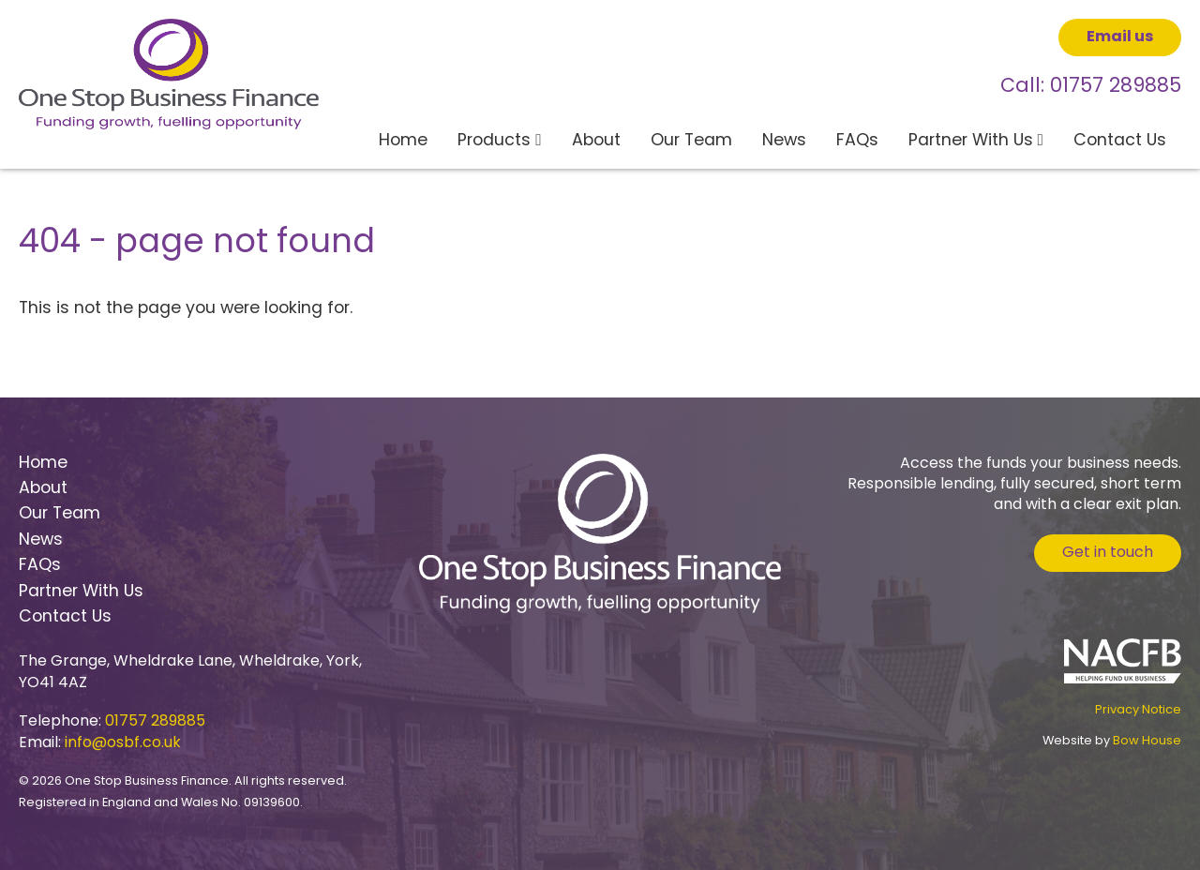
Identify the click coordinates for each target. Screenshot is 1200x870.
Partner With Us (970, 141)
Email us (1120, 37)
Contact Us (1119, 141)
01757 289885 (1115, 87)
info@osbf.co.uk (123, 743)
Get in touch (1107, 553)
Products (494, 141)
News (784, 141)
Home (403, 141)
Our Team (691, 141)
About (596, 141)
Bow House (1147, 741)
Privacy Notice (1138, 710)
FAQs (857, 141)
